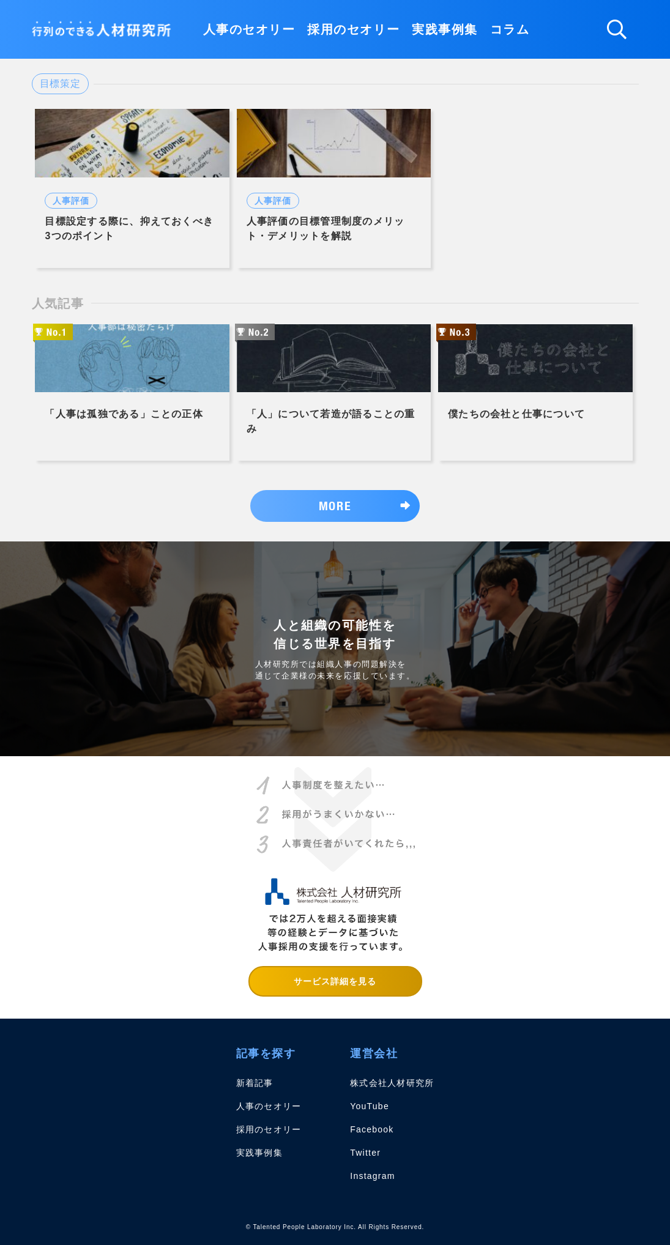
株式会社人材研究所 (392, 1083)
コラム (510, 29)
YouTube (369, 1106)
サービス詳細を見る (335, 981)
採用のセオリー (353, 29)
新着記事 (255, 1083)
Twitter (365, 1152)
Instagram (372, 1176)
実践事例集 (445, 29)
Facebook (371, 1129)
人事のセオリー (249, 29)
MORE (335, 505)
